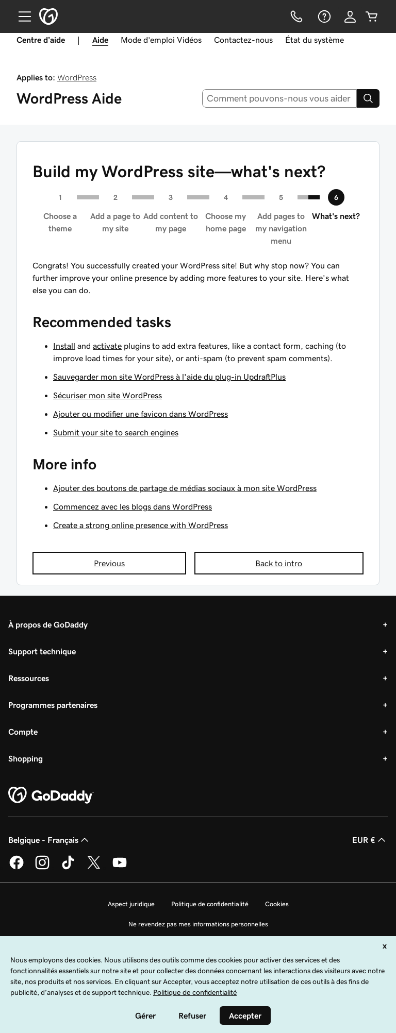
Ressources (28, 678)
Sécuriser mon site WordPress (107, 395)
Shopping (25, 758)
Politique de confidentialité (210, 904)
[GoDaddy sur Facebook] (16, 867)
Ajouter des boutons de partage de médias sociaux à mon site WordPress (185, 488)
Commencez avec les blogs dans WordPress (132, 506)
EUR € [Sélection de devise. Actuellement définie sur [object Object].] (370, 840)
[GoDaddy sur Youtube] (119, 867)
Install (64, 346)
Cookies (277, 904)
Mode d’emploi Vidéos (161, 40)
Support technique (42, 651)
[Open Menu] (20, 16)
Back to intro (278, 563)
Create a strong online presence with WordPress (140, 525)
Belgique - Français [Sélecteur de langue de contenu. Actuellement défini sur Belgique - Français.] (49, 840)
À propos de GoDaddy (48, 624)
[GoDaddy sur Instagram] (42, 867)
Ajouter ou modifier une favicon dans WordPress (140, 414)
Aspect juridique (131, 904)
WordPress (76, 77)
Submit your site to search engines (115, 432)
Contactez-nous (243, 40)
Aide (100, 40)
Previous (109, 563)
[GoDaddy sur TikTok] (68, 867)
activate (107, 346)
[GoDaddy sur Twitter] (94, 867)
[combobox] (280, 98)
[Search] (368, 98)
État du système (314, 40)
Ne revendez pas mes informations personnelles (198, 924)
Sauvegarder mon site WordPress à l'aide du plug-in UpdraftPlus (169, 376)
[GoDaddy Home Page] (51, 795)
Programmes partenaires (52, 705)
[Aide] (323, 16)
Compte (23, 731)
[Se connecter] (350, 16)
